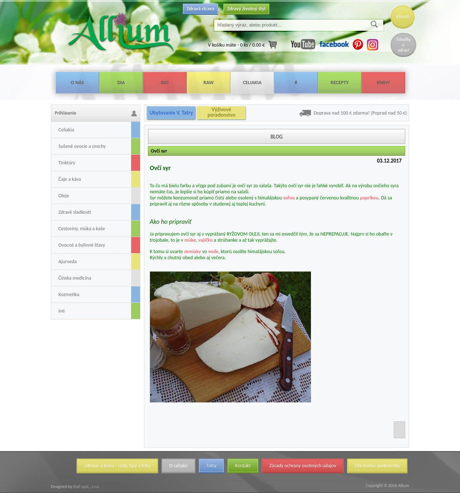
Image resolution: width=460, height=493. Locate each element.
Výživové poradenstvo (221, 112)
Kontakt (243, 466)
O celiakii (178, 466)
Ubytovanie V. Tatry (171, 113)
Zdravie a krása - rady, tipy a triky (117, 466)
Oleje (63, 196)
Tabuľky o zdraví (403, 45)
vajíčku (205, 240)
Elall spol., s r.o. (86, 486)
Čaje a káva (69, 179)
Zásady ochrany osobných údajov (302, 466)
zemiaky (192, 251)
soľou (288, 198)
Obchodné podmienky (377, 466)
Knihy (383, 82)
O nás (77, 82)
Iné (61, 311)
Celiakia (252, 82)
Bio (164, 82)
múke (190, 240)
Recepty (340, 82)
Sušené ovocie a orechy (82, 146)
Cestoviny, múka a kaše (81, 229)
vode (213, 251)
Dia (121, 82)
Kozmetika (68, 294)
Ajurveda (67, 261)
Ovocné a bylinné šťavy (81, 245)
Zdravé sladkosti (74, 212)
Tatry (211, 466)
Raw (208, 82)
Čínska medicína (74, 278)
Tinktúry (66, 163)
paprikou (369, 198)
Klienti (402, 17)
